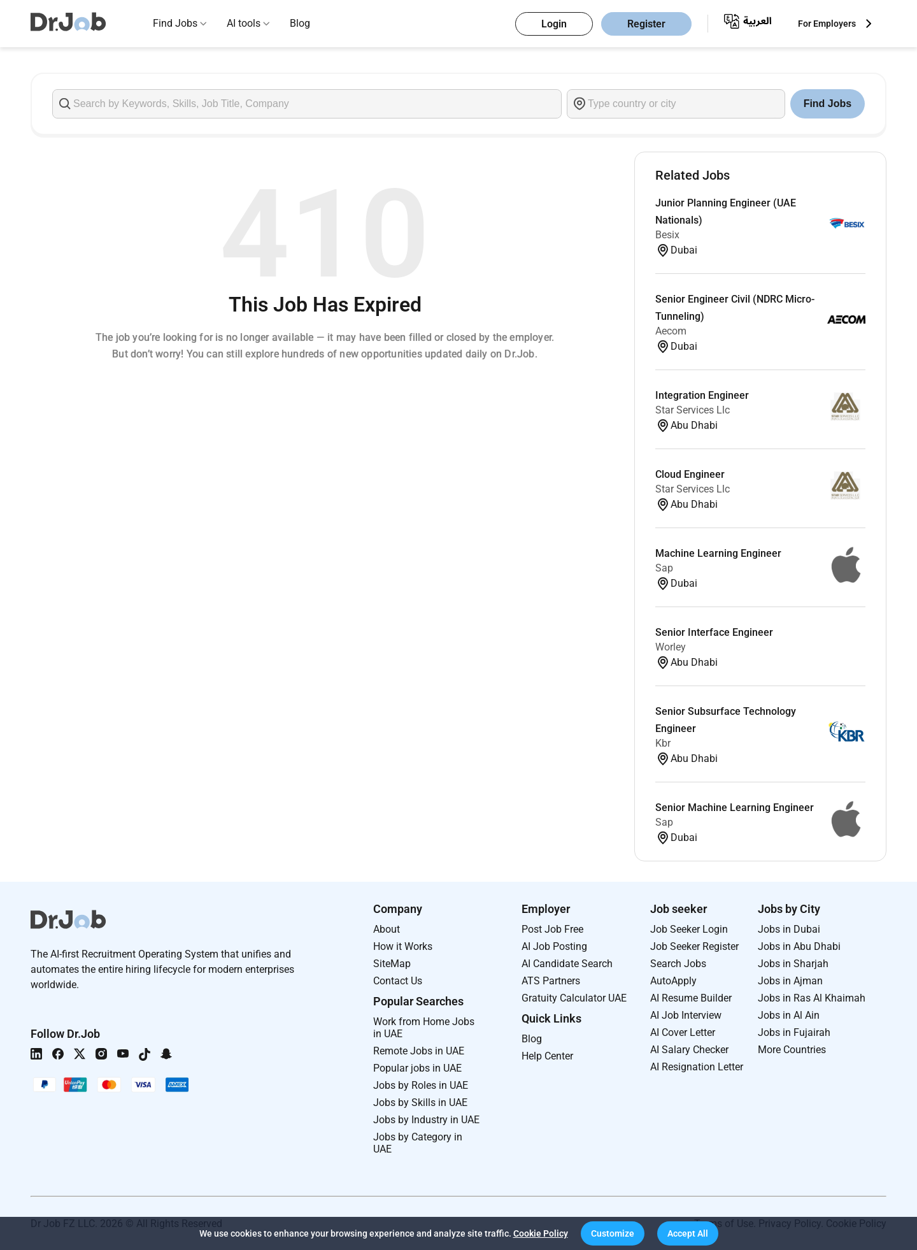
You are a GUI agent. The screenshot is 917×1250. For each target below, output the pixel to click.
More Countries (792, 1050)
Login (554, 24)
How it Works (402, 946)
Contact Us (397, 981)
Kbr (663, 743)
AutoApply (673, 981)
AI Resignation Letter (696, 1067)
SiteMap (392, 964)
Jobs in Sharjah (793, 964)
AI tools (243, 23)
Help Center (547, 1056)
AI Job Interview (686, 1015)
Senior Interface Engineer (714, 632)
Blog (300, 23)
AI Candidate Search (567, 964)
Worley (670, 647)
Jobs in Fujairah (794, 1032)
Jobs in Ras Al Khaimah (811, 998)
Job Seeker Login (689, 929)
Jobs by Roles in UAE (420, 1085)
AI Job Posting (554, 946)
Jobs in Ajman (790, 981)
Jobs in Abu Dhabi (799, 946)
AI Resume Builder (691, 998)
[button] (612, 1233)
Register (646, 24)
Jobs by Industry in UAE (426, 1120)
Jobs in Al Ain (789, 1015)
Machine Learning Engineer (718, 553)
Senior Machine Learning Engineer (734, 807)
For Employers (827, 23)
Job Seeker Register (694, 946)
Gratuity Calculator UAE (574, 998)
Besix (667, 235)
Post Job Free (552, 929)
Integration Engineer (702, 395)
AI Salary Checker (689, 1050)
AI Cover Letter (682, 1032)
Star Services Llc (692, 410)
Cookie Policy (540, 1233)
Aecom (670, 331)
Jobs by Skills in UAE (420, 1102)
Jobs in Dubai (789, 929)
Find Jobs (175, 23)
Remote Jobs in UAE (418, 1051)
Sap (664, 568)
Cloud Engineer (690, 474)
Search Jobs (678, 964)
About (386, 929)
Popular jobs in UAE (417, 1068)
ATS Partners (551, 981)
